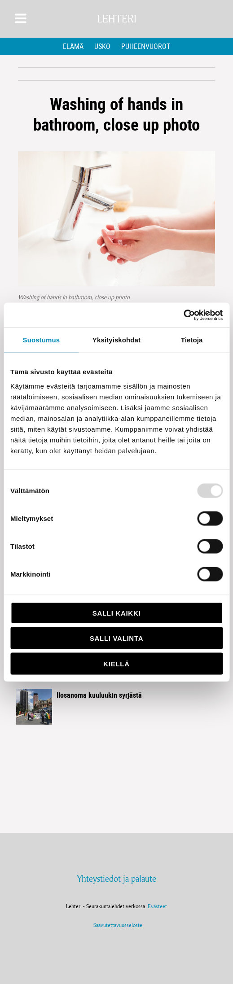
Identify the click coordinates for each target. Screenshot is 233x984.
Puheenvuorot (145, 46)
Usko (102, 46)
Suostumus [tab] (41, 340)
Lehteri (116, 19)
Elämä (73, 46)
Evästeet (157, 906)
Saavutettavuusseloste (116, 925)
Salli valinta (116, 638)
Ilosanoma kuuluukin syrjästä (99, 695)
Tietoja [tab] (192, 340)
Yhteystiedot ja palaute (116, 878)
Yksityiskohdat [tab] (116, 340)
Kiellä (116, 663)
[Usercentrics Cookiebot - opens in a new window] (183, 315)
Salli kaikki (116, 613)
